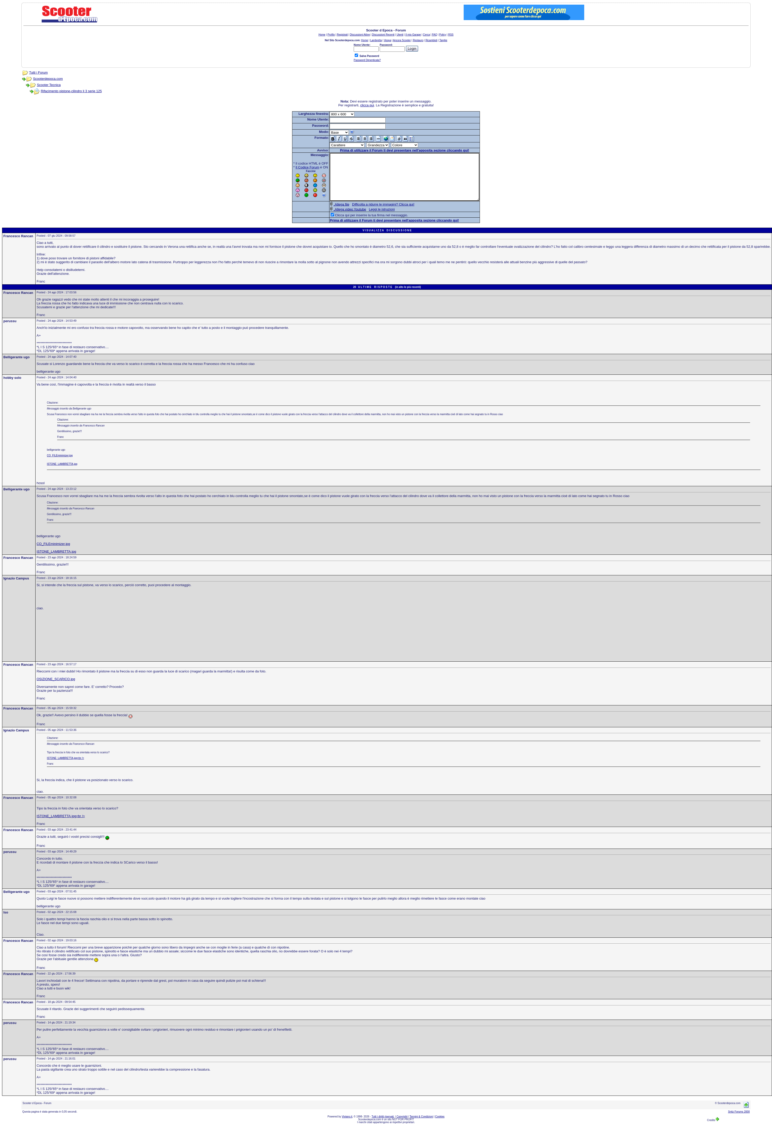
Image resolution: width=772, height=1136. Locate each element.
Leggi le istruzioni (373, 218)
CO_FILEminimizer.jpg (60, 464)
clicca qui (367, 105)
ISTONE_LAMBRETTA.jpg (62, 473)
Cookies (439, 1125)
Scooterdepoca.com (48, 79)
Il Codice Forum (298, 167)
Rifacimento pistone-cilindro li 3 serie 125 (71, 91)
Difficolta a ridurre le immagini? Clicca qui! (374, 214)
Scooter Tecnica (49, 85)
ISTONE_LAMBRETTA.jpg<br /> (65, 767)
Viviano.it (347, 1125)
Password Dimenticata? (367, 60)
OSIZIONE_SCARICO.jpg (56, 688)
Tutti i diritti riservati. (383, 1125)
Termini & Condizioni (421, 1125)
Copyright (402, 1125)
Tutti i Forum (38, 72)
